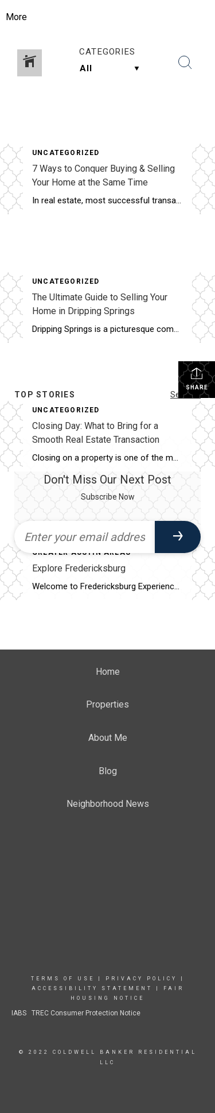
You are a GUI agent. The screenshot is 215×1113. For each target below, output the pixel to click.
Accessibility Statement (92, 988)
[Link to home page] (107, 17)
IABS (18, 1013)
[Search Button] (185, 62)
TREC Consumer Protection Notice (85, 1013)
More (16, 16)
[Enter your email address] (84, 537)
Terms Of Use (63, 978)
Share (197, 378)
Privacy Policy (141, 978)
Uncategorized (66, 153)
